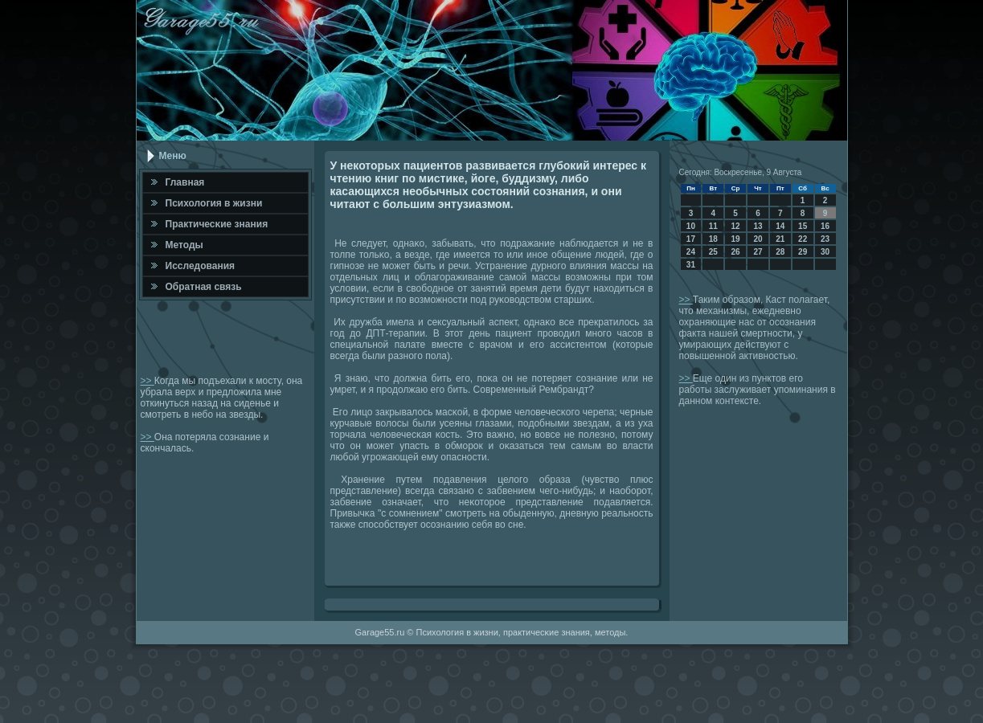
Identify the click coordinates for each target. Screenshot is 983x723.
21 (780, 239)
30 (825, 251)
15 (802, 226)
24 (690, 251)
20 (757, 239)
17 (690, 239)
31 (690, 264)
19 (735, 239)
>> (147, 380)
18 (713, 239)
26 (735, 251)
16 (825, 226)
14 (780, 226)
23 (825, 239)
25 (713, 251)
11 (713, 226)
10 (690, 226)
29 (802, 251)
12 (735, 226)
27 (757, 251)
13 (757, 226)
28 (780, 251)
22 (802, 239)
